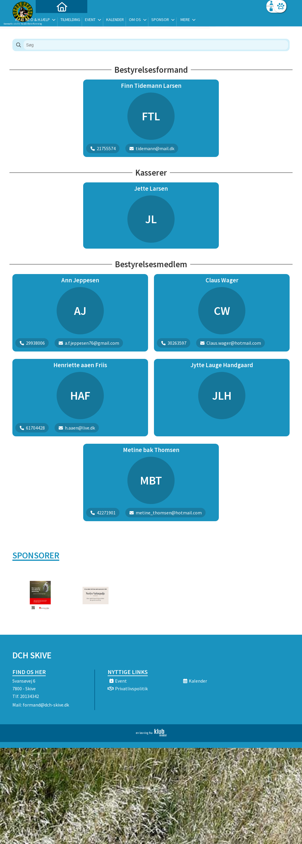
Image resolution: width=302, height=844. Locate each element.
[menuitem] (49, 20)
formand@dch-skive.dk (46, 705)
